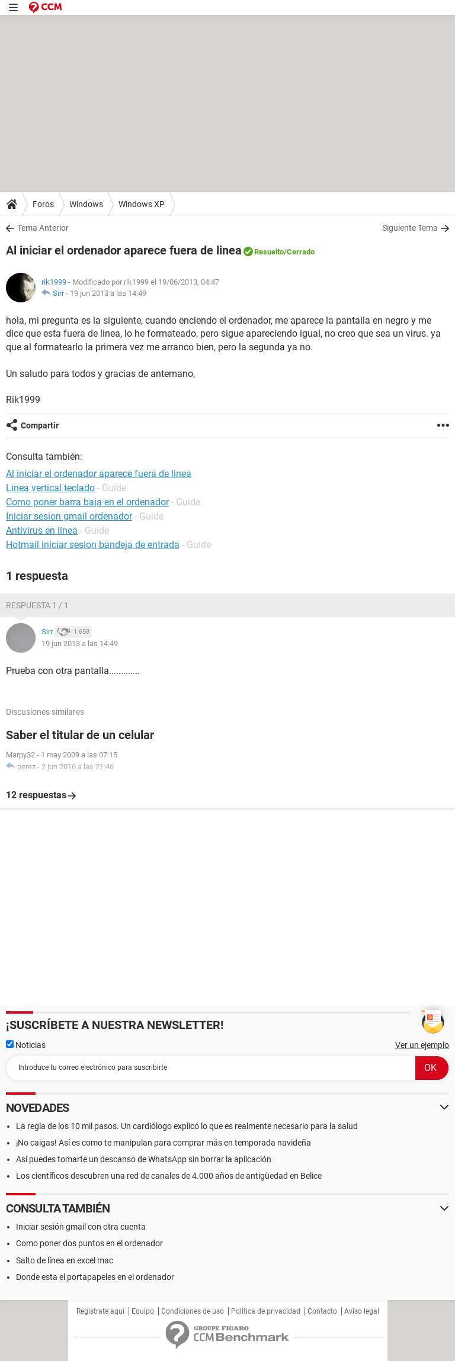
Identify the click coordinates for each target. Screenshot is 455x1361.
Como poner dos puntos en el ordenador (89, 1243)
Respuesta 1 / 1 (37, 605)
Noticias (26, 1045)
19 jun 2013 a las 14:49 (108, 293)
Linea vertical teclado (50, 488)
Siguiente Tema (410, 228)
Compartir (40, 425)
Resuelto (269, 251)
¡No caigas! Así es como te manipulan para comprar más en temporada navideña (163, 1142)
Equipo (143, 1311)
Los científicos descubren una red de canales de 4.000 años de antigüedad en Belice (169, 1176)
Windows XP (141, 204)
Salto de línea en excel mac (64, 1260)
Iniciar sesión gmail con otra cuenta (81, 1226)
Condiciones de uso (192, 1311)
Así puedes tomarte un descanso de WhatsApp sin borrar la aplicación (143, 1159)
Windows (86, 204)
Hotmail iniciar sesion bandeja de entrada (93, 544)
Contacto (322, 1311)
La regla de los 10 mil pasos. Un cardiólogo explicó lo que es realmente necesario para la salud (187, 1126)
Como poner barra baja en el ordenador (87, 502)
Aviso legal (361, 1311)
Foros (43, 204)
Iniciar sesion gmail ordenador (69, 516)
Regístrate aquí (100, 1311)
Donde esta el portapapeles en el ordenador (95, 1277)
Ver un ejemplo (422, 1045)
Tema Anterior (43, 228)
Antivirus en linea (42, 530)
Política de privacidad (265, 1311)
